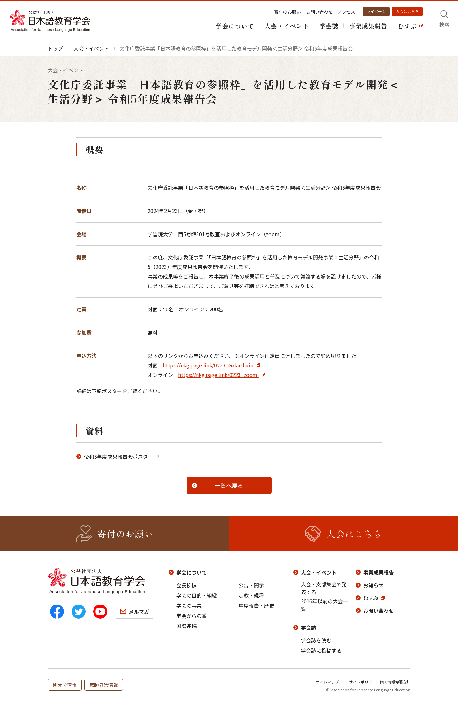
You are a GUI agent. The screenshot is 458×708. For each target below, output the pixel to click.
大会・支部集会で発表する (324, 588)
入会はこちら (407, 11)
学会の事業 (189, 605)
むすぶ (370, 598)
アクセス (346, 12)
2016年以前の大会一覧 (324, 604)
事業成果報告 (378, 572)
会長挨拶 (186, 585)
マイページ (376, 11)
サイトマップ (327, 681)
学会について (191, 572)
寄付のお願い (287, 12)
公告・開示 (251, 585)
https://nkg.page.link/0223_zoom (218, 375)
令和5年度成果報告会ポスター (118, 456)
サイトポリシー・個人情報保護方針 (379, 681)
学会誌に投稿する (321, 650)
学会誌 (308, 627)
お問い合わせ (319, 12)
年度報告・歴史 (256, 605)
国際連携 (186, 626)
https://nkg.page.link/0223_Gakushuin (208, 365)
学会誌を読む (316, 640)
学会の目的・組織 (196, 595)
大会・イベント (319, 572)
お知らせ (373, 585)
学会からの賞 (191, 616)
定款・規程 (251, 595)
